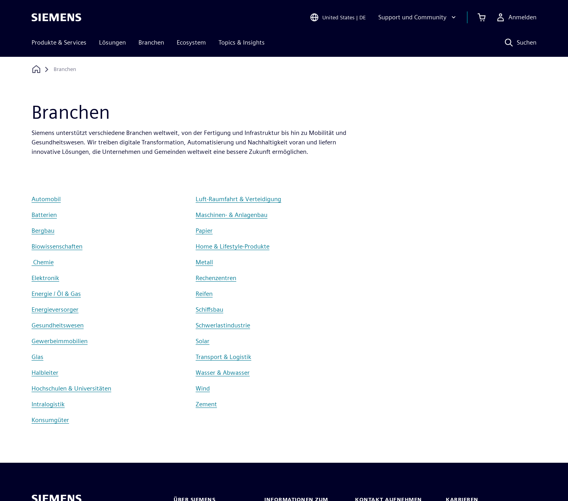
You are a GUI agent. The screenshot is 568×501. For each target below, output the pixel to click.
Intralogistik (48, 404)
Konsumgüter (50, 420)
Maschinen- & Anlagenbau (231, 215)
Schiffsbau (209, 309)
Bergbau (43, 230)
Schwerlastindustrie (223, 325)
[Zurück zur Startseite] (36, 69)
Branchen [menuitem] (151, 42)
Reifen (204, 293)
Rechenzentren (216, 278)
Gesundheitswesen (58, 325)
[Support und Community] (418, 17)
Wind (203, 388)
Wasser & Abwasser (223, 372)
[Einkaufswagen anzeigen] (482, 17)
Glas (37, 357)
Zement (206, 404)
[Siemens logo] (56, 17)
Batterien (44, 215)
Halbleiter (45, 372)
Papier (204, 230)
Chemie (43, 262)
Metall (204, 262)
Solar (202, 341)
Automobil (46, 199)
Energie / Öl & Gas (56, 293)
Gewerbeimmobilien (60, 341)
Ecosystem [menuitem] (191, 42)
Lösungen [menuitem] (112, 42)
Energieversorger (55, 309)
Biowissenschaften (57, 246)
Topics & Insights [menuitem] (242, 42)
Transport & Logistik (223, 357)
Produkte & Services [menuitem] (59, 42)
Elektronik (45, 278)
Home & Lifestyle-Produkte (232, 246)
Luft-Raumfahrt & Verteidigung (238, 199)
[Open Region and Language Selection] (337, 17)
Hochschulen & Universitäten (71, 388)
